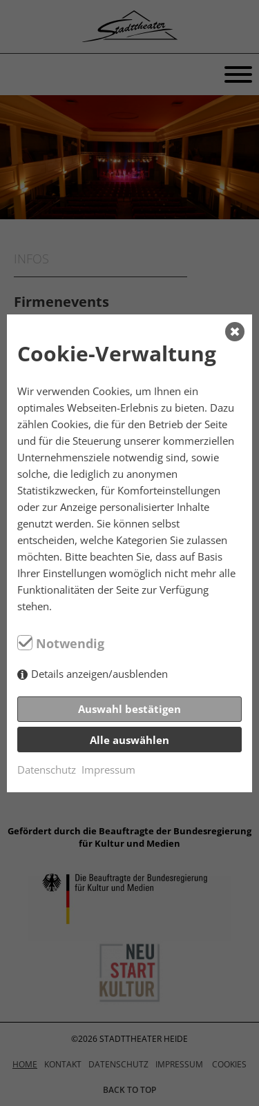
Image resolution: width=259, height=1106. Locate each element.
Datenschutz (46, 769)
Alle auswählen (129, 740)
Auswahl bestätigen (129, 709)
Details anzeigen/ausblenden (99, 674)
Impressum (108, 769)
